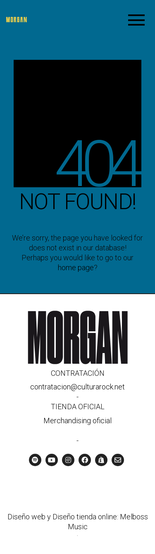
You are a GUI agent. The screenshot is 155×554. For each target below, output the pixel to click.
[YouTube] (51, 460)
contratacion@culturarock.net (77, 386)
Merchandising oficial (77, 420)
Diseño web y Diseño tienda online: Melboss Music (77, 521)
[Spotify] (35, 460)
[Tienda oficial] (101, 460)
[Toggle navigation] (136, 19)
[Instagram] (68, 460)
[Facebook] (85, 460)
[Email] (118, 460)
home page (76, 267)
